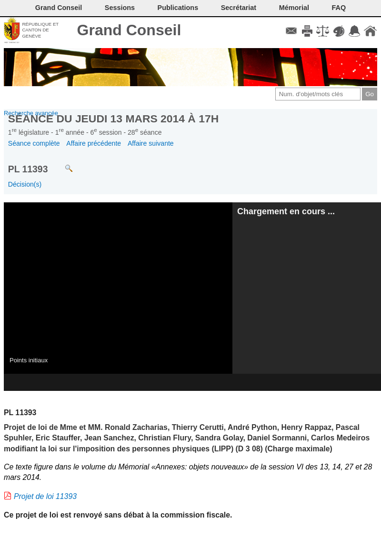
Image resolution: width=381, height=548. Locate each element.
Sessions (120, 7)
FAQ (339, 7)
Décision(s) (24, 184)
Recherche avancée (31, 113)
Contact (291, 31)
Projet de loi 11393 (45, 496)
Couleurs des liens (339, 31)
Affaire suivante (151, 143)
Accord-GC (354, 31)
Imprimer (307, 31)
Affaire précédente (93, 143)
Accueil (370, 31)
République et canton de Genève (40, 30)
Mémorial (294, 7)
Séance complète (34, 143)
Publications (178, 7)
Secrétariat (238, 7)
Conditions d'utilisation (323, 31)
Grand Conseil (129, 30)
